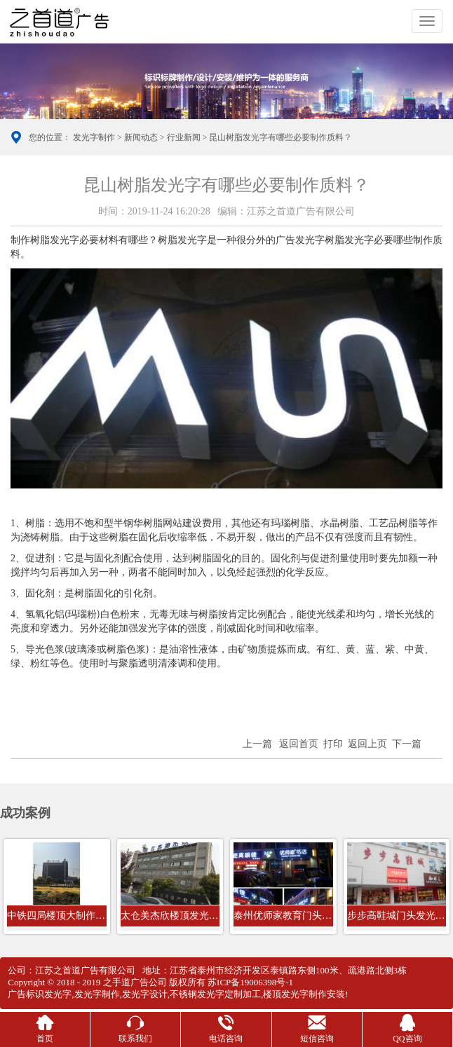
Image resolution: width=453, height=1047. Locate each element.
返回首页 (298, 744)
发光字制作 (94, 137)
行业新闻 (184, 137)
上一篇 (257, 744)
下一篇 (406, 744)
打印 (333, 744)
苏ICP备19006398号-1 (250, 982)
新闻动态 (141, 137)
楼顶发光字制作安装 (304, 994)
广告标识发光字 (40, 994)
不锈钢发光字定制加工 (215, 994)
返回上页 (367, 744)
